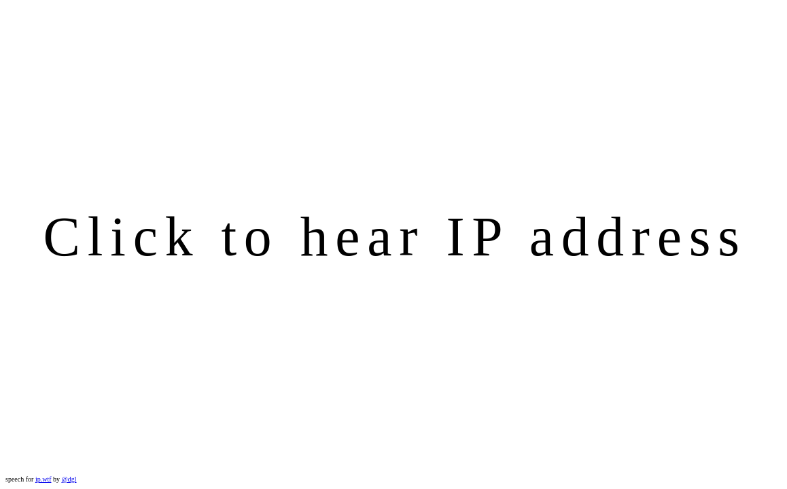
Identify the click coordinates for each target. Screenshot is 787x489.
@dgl (68, 479)
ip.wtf (43, 479)
